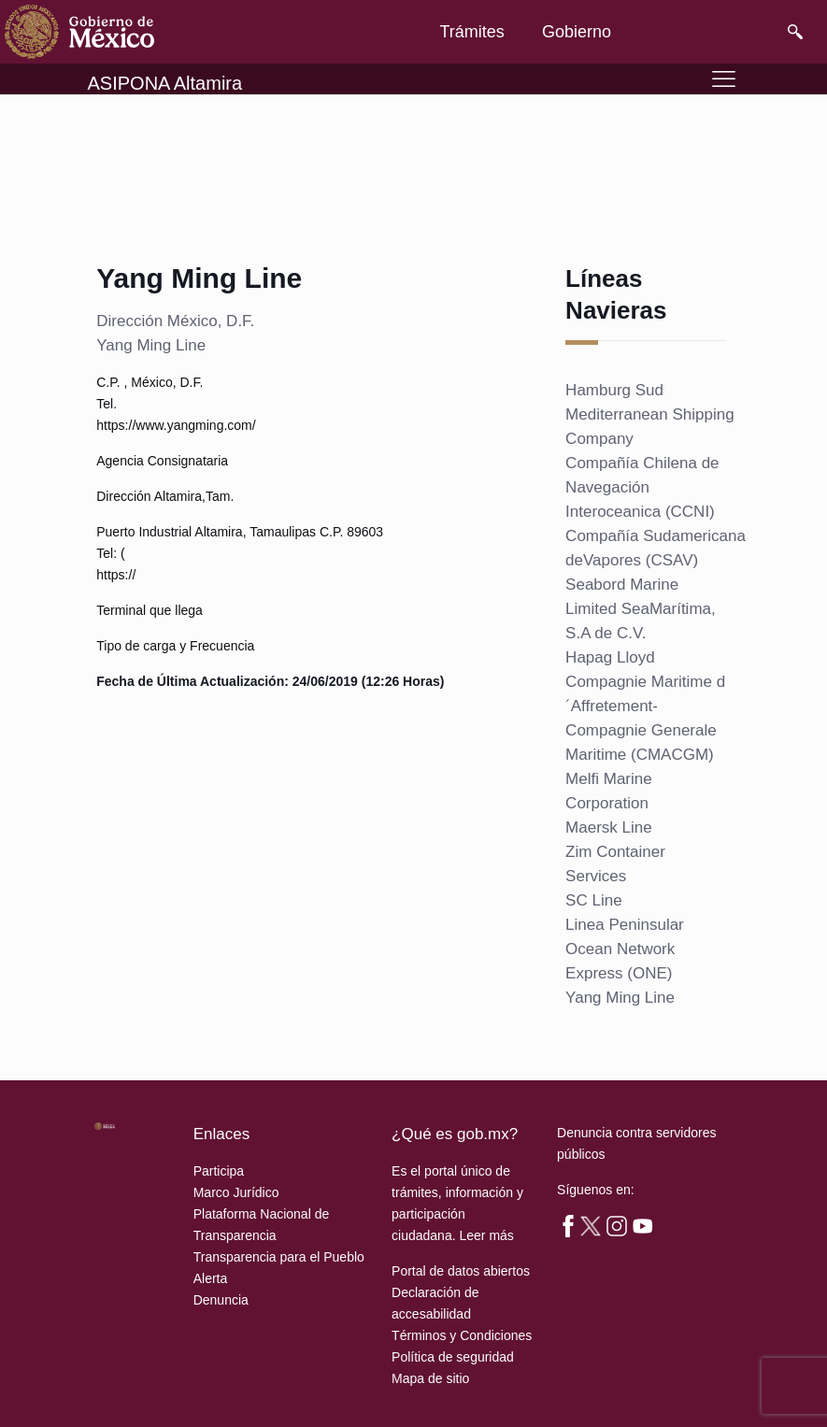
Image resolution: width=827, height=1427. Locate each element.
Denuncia (221, 1299)
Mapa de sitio (430, 1378)
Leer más (486, 1235)
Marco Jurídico (236, 1192)
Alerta (210, 1278)
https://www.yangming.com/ (175, 425)
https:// (115, 574)
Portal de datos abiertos (461, 1270)
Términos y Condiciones (462, 1335)
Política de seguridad (453, 1356)
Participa (218, 1170)
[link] (79, 32)
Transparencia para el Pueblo (278, 1256)
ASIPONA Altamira (165, 83)
